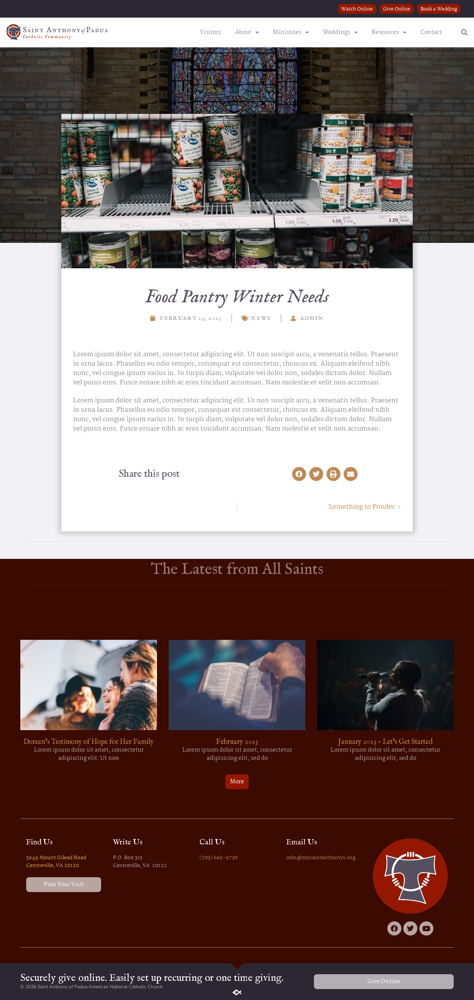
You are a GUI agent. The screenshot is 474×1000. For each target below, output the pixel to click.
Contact (431, 32)
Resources (389, 32)
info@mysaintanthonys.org (321, 858)
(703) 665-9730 (219, 858)
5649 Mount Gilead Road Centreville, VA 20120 (56, 861)
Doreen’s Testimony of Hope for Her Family (88, 742)
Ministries (291, 32)
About (247, 32)
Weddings (340, 32)
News (261, 318)
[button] (464, 32)
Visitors (210, 32)
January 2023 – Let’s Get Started (385, 742)
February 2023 (237, 742)
